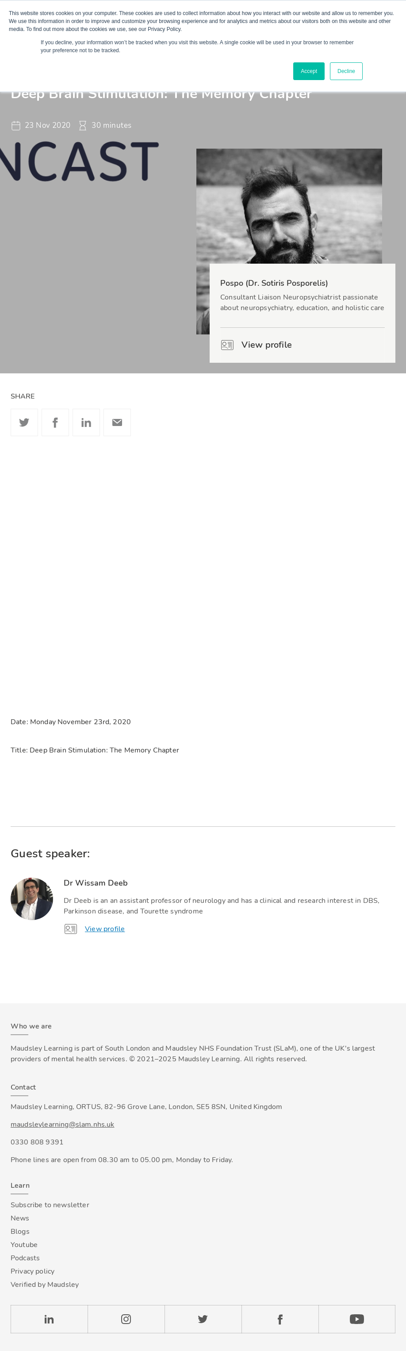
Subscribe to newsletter (50, 1205)
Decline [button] (346, 71)
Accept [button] (309, 71)
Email (117, 422)
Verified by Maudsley (45, 1285)
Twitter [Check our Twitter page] (203, 1319)
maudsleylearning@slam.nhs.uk (62, 1124)
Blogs (20, 1231)
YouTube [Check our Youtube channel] (356, 1319)
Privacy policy (32, 1271)
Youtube (24, 1245)
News (20, 1218)
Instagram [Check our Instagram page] (126, 1319)
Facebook (55, 422)
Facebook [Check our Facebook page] (279, 1319)
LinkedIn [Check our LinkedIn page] (49, 1319)
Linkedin (86, 422)
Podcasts (25, 1258)
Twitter (24, 422)
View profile (256, 345)
